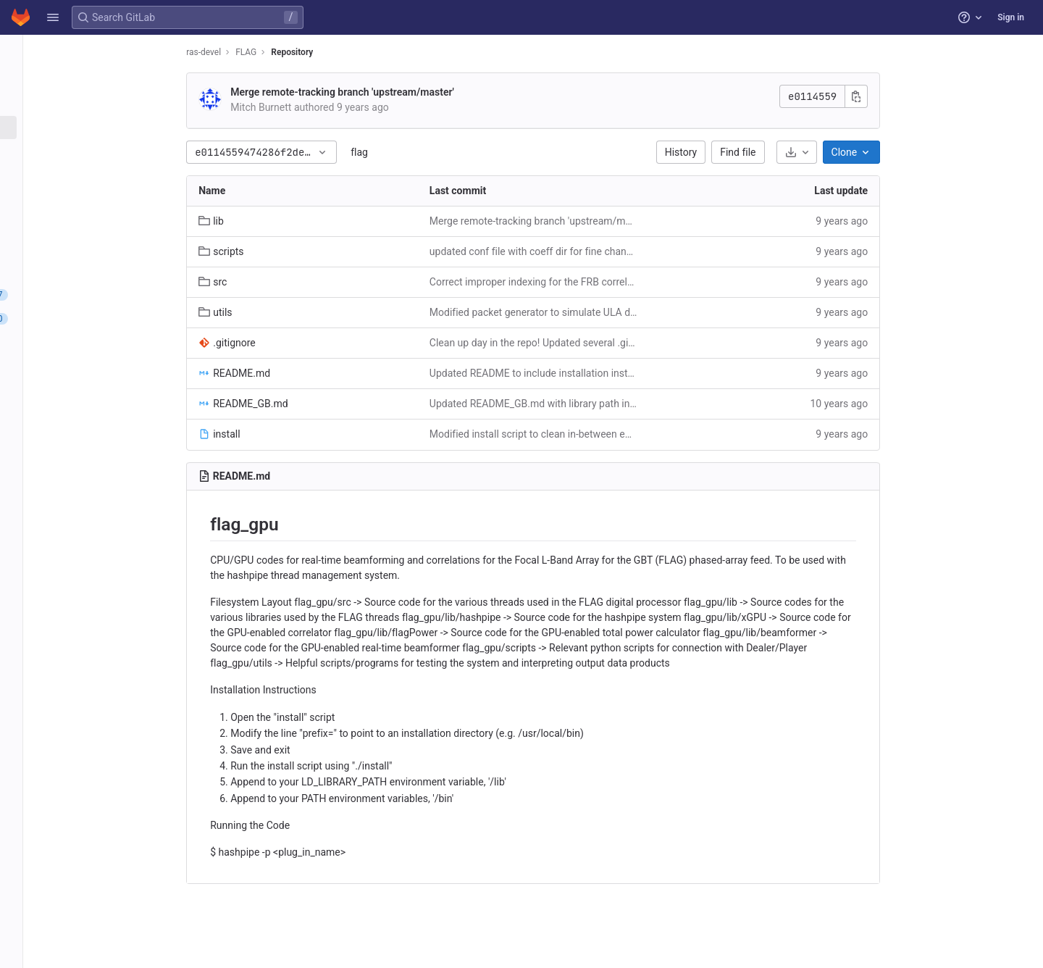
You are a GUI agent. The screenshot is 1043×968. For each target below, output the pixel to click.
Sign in (1010, 17)
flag (440, 152)
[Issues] (92, 294)
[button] (52, 17)
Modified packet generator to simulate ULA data (615, 312)
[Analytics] (92, 438)
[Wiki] (92, 462)
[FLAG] (93, 50)
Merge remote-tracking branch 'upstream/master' (423, 92)
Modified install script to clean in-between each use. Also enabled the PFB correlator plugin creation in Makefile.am (615, 434)
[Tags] (92, 199)
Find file (819, 152)
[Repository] (92, 103)
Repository (373, 52)
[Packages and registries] (92, 390)
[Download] (877, 152)
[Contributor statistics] (92, 223)
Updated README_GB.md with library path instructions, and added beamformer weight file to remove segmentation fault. (615, 403)
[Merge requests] (92, 318)
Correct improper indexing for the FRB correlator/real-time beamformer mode (615, 282)
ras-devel (284, 52)
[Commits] (92, 151)
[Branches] (92, 175)
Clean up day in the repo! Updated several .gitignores (615, 343)
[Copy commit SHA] (937, 96)
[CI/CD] (92, 342)
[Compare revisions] (92, 271)
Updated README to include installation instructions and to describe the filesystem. (615, 373)
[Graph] (92, 247)
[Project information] (92, 79)
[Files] (92, 127)
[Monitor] (92, 414)
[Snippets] (92, 486)
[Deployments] (92, 366)
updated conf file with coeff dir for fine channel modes (615, 251)
